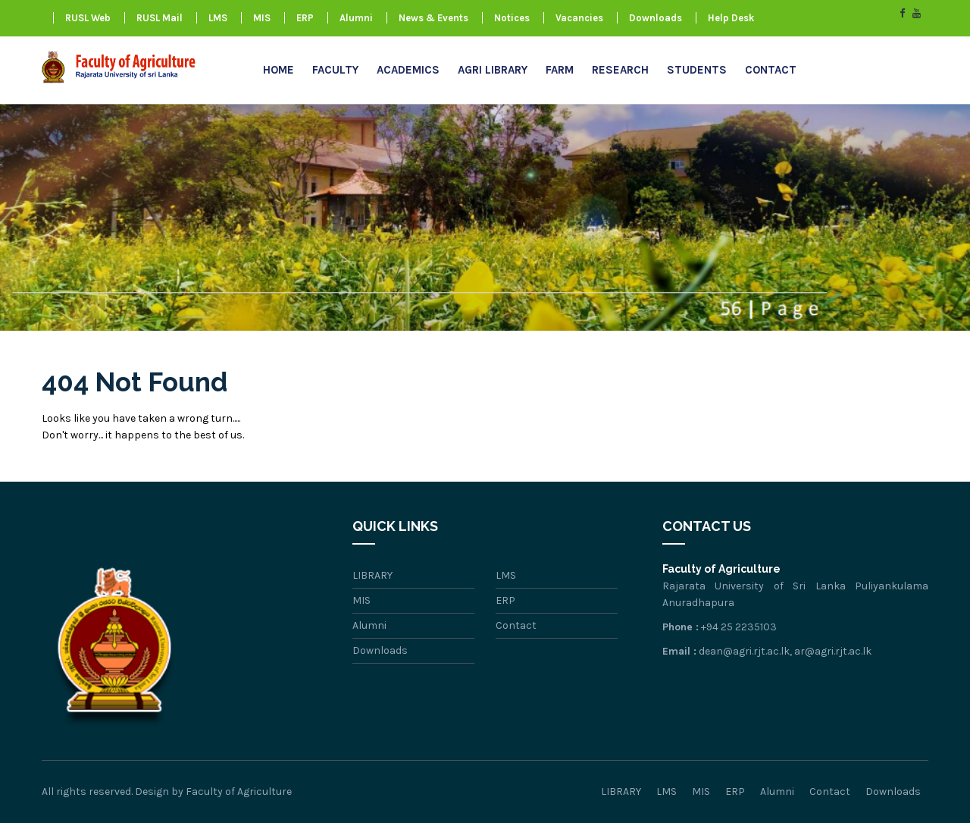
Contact (770, 70)
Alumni (356, 18)
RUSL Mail (159, 18)
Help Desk (731, 18)
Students (697, 70)
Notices (512, 18)
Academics (408, 70)
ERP (305, 18)
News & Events (433, 18)
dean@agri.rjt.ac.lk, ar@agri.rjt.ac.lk (785, 651)
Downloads (655, 18)
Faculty (335, 70)
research (620, 70)
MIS (262, 18)
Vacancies (579, 18)
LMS (217, 18)
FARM (560, 70)
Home (278, 70)
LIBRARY (372, 575)
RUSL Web (88, 18)
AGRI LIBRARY (492, 70)
